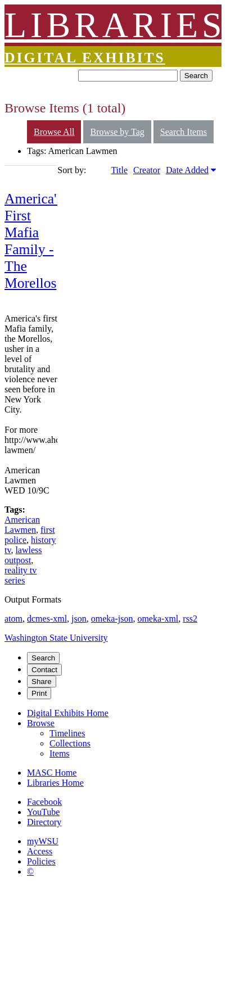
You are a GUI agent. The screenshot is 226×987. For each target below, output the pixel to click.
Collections (70, 743)
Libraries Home (55, 782)
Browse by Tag (117, 132)
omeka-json (112, 618)
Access (39, 851)
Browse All (54, 132)
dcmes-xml (47, 618)
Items (59, 753)
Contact (44, 669)
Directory (44, 822)
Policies (41, 861)
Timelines (67, 733)
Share (41, 681)
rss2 (190, 618)
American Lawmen (22, 525)
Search (196, 75)
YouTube (43, 812)
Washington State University (56, 637)
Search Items (183, 132)
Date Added (187, 170)
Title (119, 170)
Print (39, 693)
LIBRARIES (115, 25)
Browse (41, 723)
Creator (146, 170)
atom (13, 618)
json (79, 618)
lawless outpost (23, 555)
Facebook (44, 802)
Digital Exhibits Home (68, 713)
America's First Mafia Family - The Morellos (33, 241)
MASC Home (51, 772)
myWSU (42, 841)
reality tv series (20, 575)
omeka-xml (157, 618)
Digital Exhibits (84, 57)
